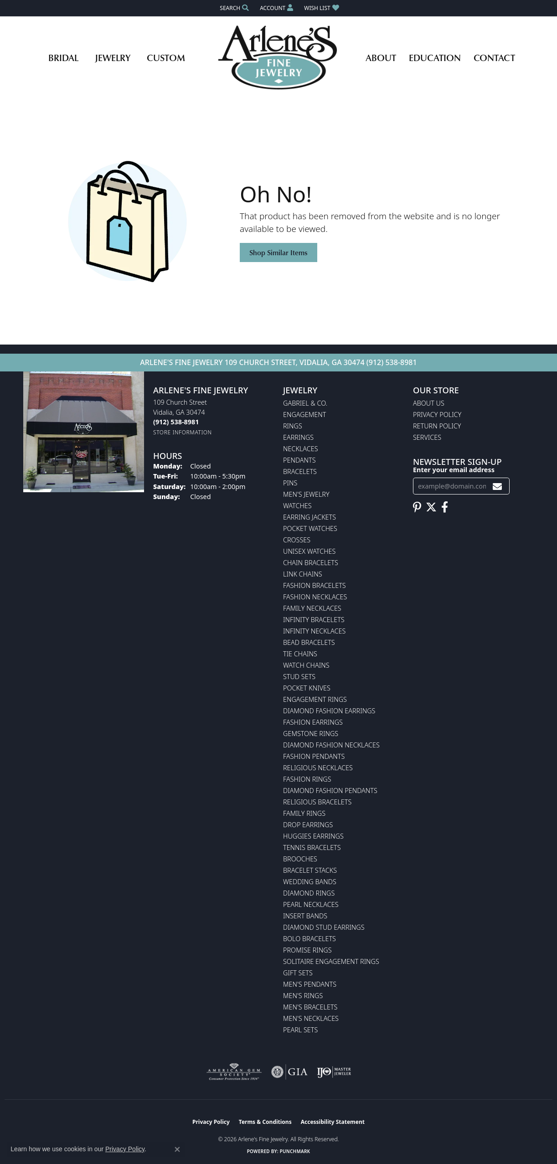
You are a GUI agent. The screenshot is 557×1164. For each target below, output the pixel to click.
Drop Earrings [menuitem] (308, 824)
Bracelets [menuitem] (300, 471)
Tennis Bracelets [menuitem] (312, 847)
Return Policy (437, 426)
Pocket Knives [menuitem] (306, 688)
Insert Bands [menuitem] (305, 916)
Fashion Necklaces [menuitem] (315, 596)
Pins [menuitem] (290, 483)
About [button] (381, 57)
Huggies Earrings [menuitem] (313, 836)
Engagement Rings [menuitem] (315, 699)
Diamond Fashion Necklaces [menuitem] (331, 745)
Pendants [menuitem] (299, 460)
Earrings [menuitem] (298, 437)
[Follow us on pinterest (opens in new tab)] (417, 507)
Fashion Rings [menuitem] (307, 779)
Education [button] (435, 57)
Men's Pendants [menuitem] (309, 984)
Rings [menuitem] (292, 426)
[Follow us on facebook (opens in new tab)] (444, 507)
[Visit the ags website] (234, 1072)
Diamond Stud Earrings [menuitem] (324, 927)
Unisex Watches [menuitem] (309, 551)
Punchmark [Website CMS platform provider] (295, 1151)
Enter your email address (454, 469)
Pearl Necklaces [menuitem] (311, 904)
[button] (233, 8)
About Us (428, 403)
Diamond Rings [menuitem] (309, 893)
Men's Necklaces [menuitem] (311, 1018)
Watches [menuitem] (297, 505)
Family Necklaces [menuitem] (312, 608)
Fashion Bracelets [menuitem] (314, 585)
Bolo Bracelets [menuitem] (309, 938)
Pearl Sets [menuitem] (300, 1029)
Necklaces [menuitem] (300, 448)
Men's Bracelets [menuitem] (310, 1007)
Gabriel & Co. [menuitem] (305, 403)
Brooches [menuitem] (300, 859)
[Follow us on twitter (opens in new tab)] (431, 507)
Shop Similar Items (278, 252)
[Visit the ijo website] (334, 1072)
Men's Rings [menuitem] (303, 995)
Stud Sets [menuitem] (299, 676)
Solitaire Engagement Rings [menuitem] (331, 961)
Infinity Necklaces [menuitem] (314, 631)
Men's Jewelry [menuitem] (306, 494)
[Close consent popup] (177, 1149)
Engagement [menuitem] (304, 414)
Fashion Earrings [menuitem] (313, 722)
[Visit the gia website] (289, 1072)
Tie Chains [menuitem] (300, 653)
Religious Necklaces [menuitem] (318, 767)
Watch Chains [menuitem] (306, 665)
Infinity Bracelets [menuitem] (314, 619)
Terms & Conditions (265, 1122)
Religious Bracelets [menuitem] (317, 802)
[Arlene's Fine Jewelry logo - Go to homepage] (278, 57)
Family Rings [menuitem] (304, 813)
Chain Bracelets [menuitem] (310, 562)
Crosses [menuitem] (296, 540)
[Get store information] (182, 432)
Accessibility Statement (333, 1122)
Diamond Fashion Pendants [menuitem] (330, 790)
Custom (166, 57)
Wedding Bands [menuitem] (309, 881)
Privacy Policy (437, 414)
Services (427, 437)
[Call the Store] (176, 421)
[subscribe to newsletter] (497, 486)
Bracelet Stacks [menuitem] (310, 870)
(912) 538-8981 (391, 362)
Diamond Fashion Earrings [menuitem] (329, 710)
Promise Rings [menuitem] (307, 950)
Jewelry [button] (112, 57)
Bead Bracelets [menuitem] (309, 642)
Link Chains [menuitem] (302, 574)
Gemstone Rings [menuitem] (310, 733)
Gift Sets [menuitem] (298, 972)
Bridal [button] (63, 57)
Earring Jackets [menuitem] (309, 517)
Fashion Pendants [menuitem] (314, 756)
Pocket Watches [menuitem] (310, 528)
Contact (494, 57)
